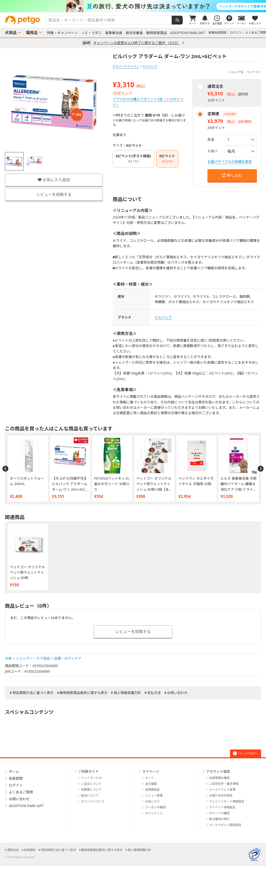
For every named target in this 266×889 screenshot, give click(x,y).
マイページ (150, 771)
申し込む (232, 175)
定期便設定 (152, 789)
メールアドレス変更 (222, 789)
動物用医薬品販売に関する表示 (84, 693)
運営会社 (13, 850)
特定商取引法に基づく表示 (33, 693)
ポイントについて (93, 801)
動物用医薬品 (156, 33)
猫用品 (32, 32)
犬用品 (11, 32)
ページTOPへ (245, 753)
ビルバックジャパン (126, 66)
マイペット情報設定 (222, 807)
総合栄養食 (134, 33)
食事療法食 (113, 33)
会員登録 (16, 778)
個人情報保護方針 (127, 693)
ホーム (14, 771)
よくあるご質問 (255, 32)
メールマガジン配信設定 (225, 825)
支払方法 (154, 693)
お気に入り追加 (54, 179)
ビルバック (163, 317)
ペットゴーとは (91, 778)
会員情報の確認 (219, 778)
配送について (90, 795)
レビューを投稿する (54, 194)
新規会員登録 (217, 32)
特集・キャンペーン (62, 33)
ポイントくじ (154, 813)
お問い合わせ (177, 693)
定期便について (91, 789)
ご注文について (91, 784)
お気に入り (152, 801)
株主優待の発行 (219, 819)
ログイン (236, 32)
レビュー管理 (154, 795)
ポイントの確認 (219, 813)
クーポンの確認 (155, 807)
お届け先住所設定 (221, 795)
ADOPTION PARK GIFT (187, 33)
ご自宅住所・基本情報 (224, 784)
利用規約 (30, 850)
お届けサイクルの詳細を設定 (229, 161)
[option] (133, 6)
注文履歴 (151, 784)
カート (149, 778)
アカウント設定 (218, 771)
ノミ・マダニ (91, 33)
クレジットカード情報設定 (226, 801)
